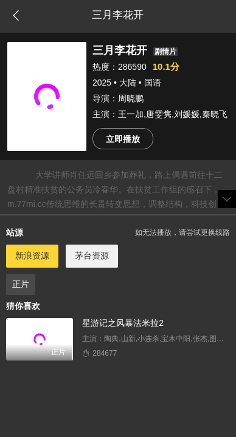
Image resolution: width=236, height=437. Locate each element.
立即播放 (123, 139)
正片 (20, 284)
